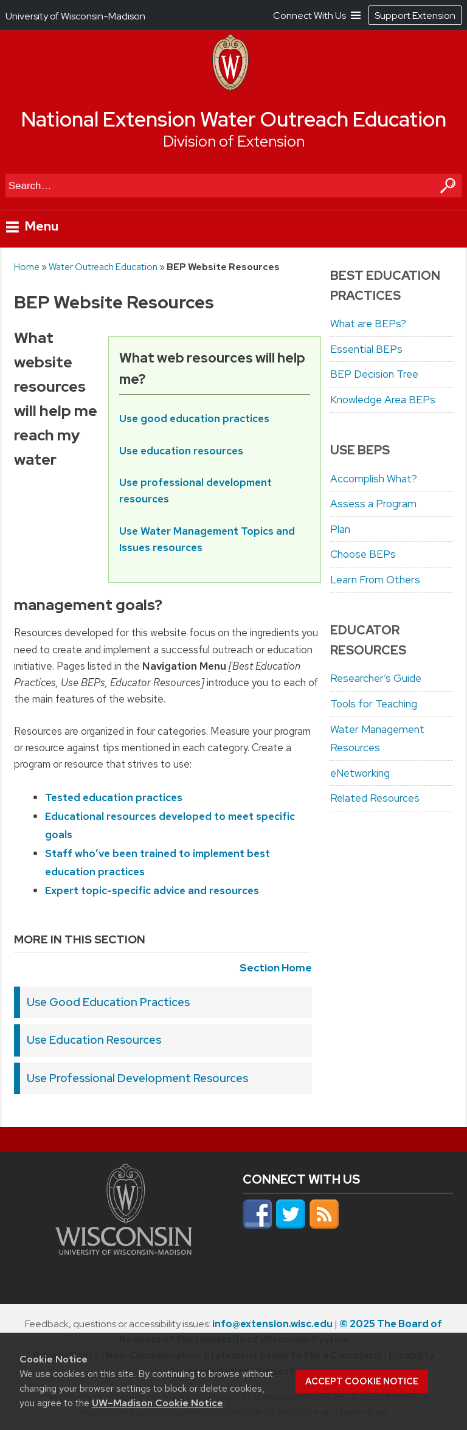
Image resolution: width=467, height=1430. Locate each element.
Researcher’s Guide (375, 678)
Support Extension (415, 15)
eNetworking (360, 773)
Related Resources (375, 798)
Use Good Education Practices (108, 1002)
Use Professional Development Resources (137, 1078)
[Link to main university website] (124, 1251)
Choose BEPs (363, 554)
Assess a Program (373, 503)
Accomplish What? (373, 478)
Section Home (276, 967)
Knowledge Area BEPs (382, 399)
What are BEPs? (368, 323)
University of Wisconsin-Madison (75, 16)
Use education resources (181, 450)
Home (27, 266)
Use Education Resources (94, 1039)
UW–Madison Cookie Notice (157, 1403)
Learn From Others (375, 579)
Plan (340, 529)
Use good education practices (194, 418)
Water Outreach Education (103, 266)
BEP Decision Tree (374, 374)
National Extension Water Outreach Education (233, 119)
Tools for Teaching (373, 703)
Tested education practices (113, 797)
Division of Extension (234, 141)
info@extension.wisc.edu (272, 1323)
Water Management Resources (377, 739)
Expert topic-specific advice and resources (152, 890)
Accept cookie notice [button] (361, 1381)
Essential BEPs (366, 349)
